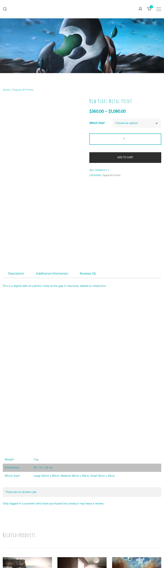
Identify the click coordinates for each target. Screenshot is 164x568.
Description (16, 198)
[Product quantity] (125, 139)
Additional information (52, 198)
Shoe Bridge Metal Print (27, 534)
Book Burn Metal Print (136, 534)
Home (6, 90)
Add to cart (125, 157)
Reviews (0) (88, 198)
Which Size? (97, 123)
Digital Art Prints (23, 90)
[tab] (16, 198)
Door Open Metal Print (82, 534)
